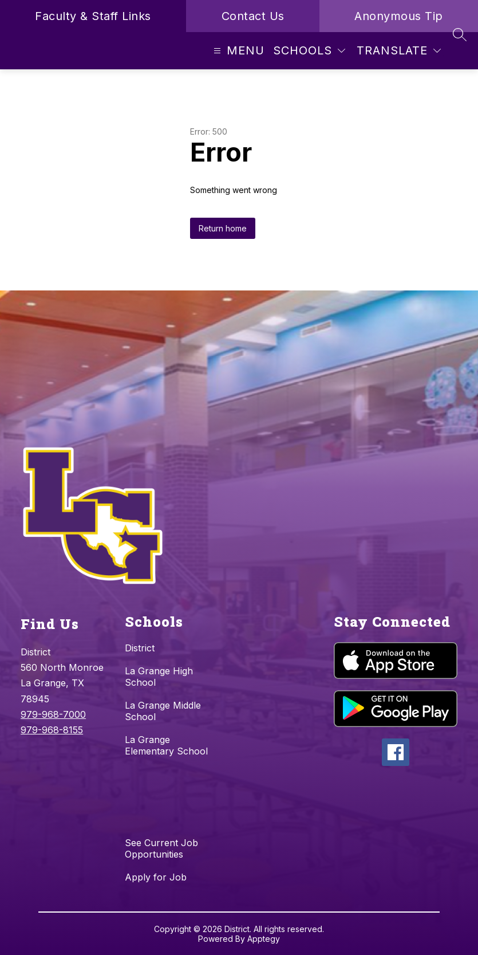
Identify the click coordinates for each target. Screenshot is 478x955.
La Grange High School (159, 676)
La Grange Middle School (163, 710)
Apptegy (263, 939)
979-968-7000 (53, 714)
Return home (223, 228)
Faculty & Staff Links (93, 16)
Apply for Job (156, 877)
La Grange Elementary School (166, 745)
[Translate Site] (399, 51)
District (140, 648)
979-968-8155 (52, 730)
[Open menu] (237, 51)
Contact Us (253, 16)
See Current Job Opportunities (161, 848)
